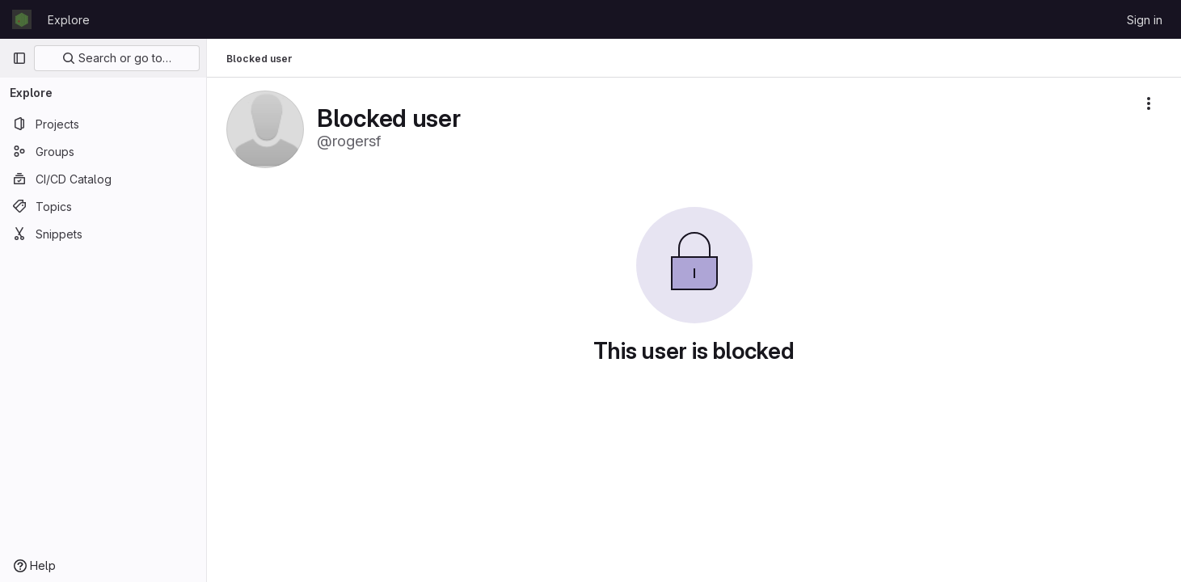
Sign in (1144, 20)
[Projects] (103, 124)
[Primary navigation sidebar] (19, 58)
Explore (69, 20)
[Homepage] (22, 19)
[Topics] (103, 206)
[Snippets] (103, 234)
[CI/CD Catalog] (103, 179)
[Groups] (103, 151)
